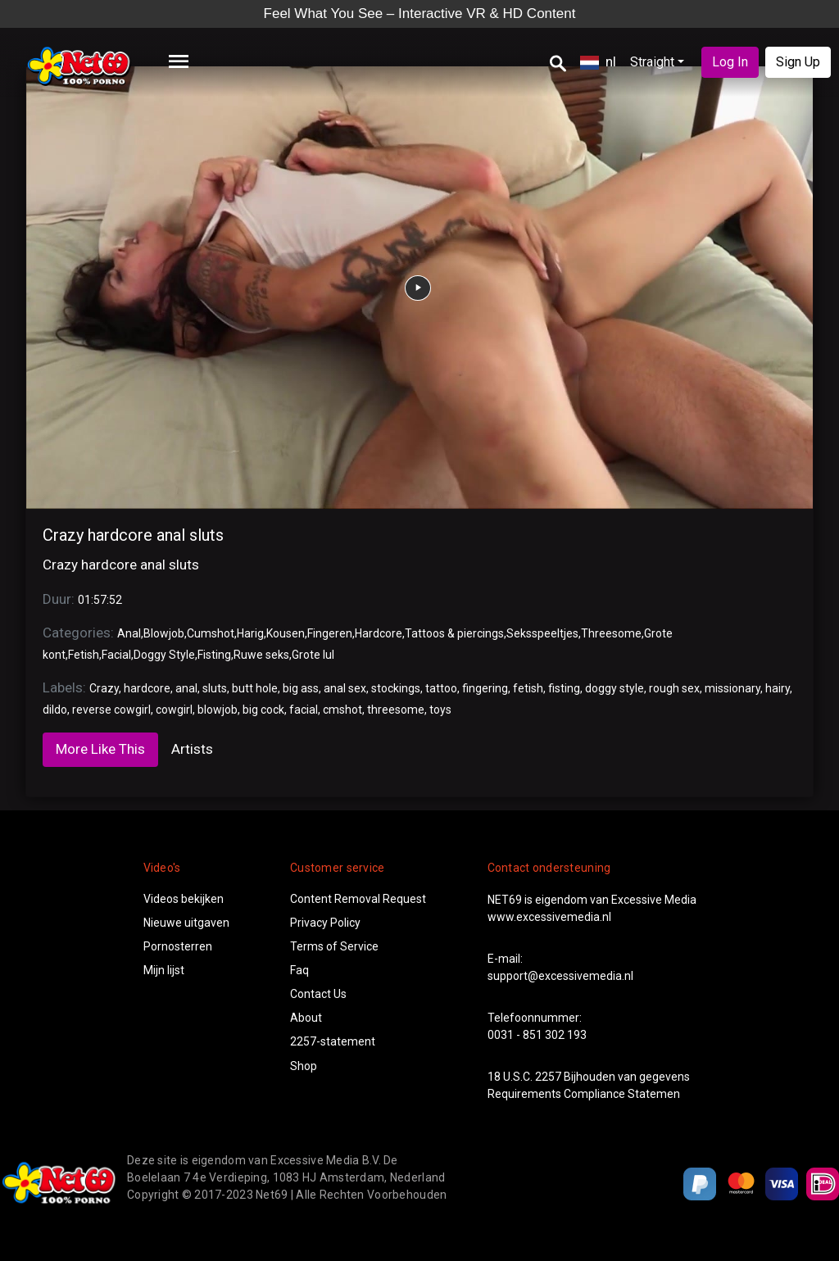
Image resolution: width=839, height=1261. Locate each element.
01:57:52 (100, 599)
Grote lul (313, 654)
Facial (116, 654)
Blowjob (163, 633)
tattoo (441, 688)
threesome (395, 709)
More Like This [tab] (100, 749)
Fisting (214, 654)
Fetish (83, 654)
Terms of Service (334, 946)
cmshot (342, 709)
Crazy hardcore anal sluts (133, 535)
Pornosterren (177, 946)
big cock (263, 709)
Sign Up (798, 62)
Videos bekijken (183, 898)
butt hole (255, 688)
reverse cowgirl (111, 709)
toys (440, 709)
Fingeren (329, 633)
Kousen (285, 633)
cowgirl (174, 709)
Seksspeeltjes (542, 633)
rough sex (674, 688)
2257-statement (332, 1041)
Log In (730, 62)
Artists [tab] (192, 749)
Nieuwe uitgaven (186, 922)
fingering (485, 688)
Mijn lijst (163, 970)
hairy (777, 688)
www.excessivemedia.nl (549, 916)
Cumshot (210, 633)
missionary (732, 688)
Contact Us (318, 993)
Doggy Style (164, 654)
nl (598, 61)
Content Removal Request (358, 898)
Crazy (104, 688)
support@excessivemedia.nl (560, 975)
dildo (55, 709)
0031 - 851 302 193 (537, 1034)
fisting (564, 688)
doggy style (614, 688)
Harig (250, 633)
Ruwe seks (261, 654)
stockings (395, 688)
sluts (214, 688)
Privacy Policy (325, 922)
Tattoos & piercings (454, 633)
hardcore (147, 688)
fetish (528, 688)
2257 (548, 1076)
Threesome (611, 633)
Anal (129, 633)
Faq (299, 970)
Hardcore (378, 633)
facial (303, 709)
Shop (303, 1066)
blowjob (217, 709)
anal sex (345, 688)
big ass (301, 688)
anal (186, 688)
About (306, 1017)
